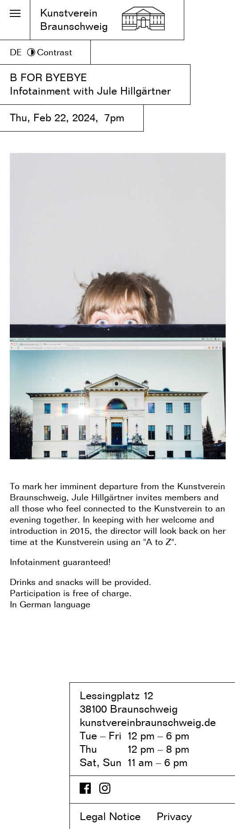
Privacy (182, 816)
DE (16, 52)
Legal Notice (117, 816)
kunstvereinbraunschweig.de (148, 722)
